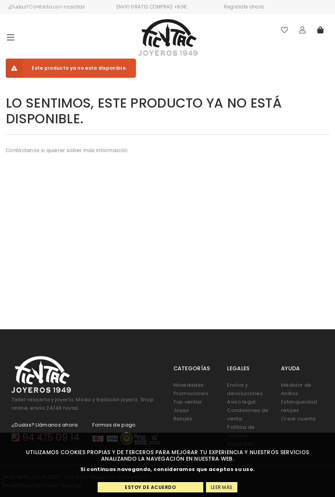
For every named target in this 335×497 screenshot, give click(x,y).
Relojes (183, 418)
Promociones (190, 393)
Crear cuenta (298, 418)
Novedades (188, 385)
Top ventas (187, 401)
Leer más (221, 487)
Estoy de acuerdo (150, 487)
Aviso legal (241, 401)
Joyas (181, 410)
